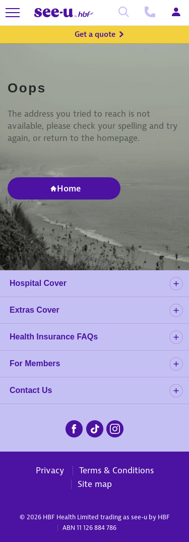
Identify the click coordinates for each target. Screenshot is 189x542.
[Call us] (150, 13)
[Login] (176, 13)
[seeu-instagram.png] (114, 427)
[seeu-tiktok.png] (94, 427)
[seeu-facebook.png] (74, 427)
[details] (176, 283)
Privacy (50, 470)
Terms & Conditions (116, 470)
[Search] (123, 13)
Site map (95, 483)
